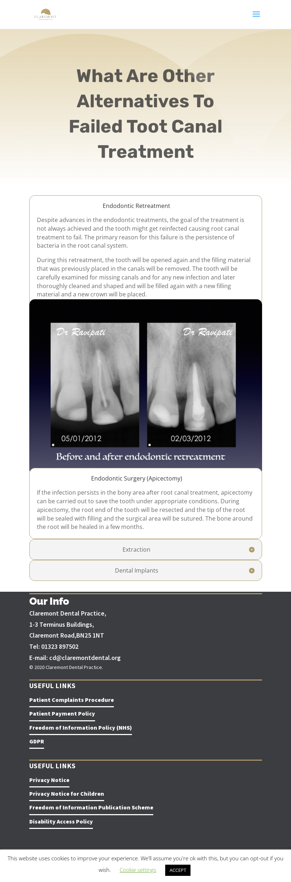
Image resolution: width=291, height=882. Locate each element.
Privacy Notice (49, 779)
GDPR (36, 741)
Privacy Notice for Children (66, 793)
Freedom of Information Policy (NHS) (80, 727)
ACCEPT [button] (178, 870)
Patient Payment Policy (62, 713)
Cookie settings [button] (138, 869)
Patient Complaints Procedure (71, 699)
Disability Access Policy (61, 821)
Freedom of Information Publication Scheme (91, 807)
